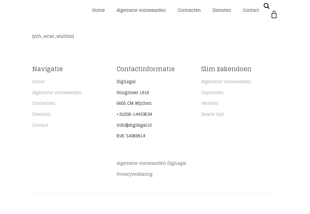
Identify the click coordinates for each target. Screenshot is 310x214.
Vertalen (210, 103)
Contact (251, 10)
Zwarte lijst (212, 114)
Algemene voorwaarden (141, 10)
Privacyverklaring (135, 174)
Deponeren (212, 92)
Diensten (222, 10)
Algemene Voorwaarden (226, 81)
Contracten (189, 10)
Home (98, 10)
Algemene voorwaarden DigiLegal (151, 163)
